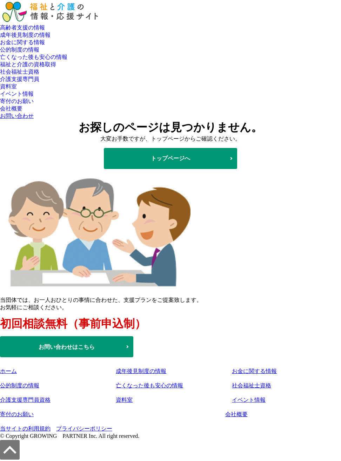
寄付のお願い (17, 101)
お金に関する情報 (22, 42)
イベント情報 (17, 94)
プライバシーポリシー (84, 429)
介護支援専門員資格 (25, 400)
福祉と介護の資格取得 (28, 64)
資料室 (8, 86)
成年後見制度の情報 (25, 35)
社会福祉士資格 (19, 72)
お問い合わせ (17, 116)
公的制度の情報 (19, 50)
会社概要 (11, 108)
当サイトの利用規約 (25, 429)
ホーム (8, 371)
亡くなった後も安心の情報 (33, 57)
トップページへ (170, 158)
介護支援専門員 (19, 79)
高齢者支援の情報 (22, 27)
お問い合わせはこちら (67, 347)
